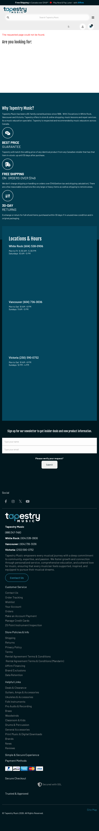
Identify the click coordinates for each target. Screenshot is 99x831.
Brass (8, 710)
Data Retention (14, 675)
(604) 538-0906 (21, 538)
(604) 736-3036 (20, 544)
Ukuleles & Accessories (19, 697)
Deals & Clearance (15, 687)
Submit (49, 464)
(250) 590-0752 (19, 549)
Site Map (92, 809)
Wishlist (10, 602)
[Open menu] (92, 17)
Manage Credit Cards (17, 620)
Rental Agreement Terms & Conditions (28, 656)
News (8, 743)
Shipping (10, 637)
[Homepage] (25, 9)
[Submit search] (8, 17)
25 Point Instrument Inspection (23, 625)
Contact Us (17, 577)
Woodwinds (12, 715)
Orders (9, 611)
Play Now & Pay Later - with (68, 2)
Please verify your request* (49, 458)
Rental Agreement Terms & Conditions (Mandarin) (35, 661)
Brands (9, 738)
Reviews (10, 748)
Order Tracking (14, 597)
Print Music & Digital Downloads (23, 734)
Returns (10, 642)
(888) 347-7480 (13, 532)
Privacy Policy (13, 647)
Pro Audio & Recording (18, 706)
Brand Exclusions (15, 670)
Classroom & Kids (15, 720)
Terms (9, 651)
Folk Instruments (15, 701)
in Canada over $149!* (31, 2)
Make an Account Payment (21, 616)
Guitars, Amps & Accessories (22, 692)
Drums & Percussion (17, 724)
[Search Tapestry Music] (47, 17)
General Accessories (17, 729)
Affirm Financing (15, 665)
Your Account (13, 606)
